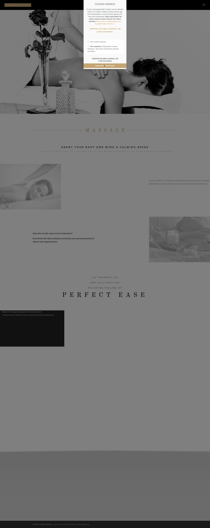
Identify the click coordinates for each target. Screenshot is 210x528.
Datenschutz (110, 66)
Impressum (99, 66)
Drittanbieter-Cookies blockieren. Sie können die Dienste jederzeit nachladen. (103, 48)
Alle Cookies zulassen (96, 42)
